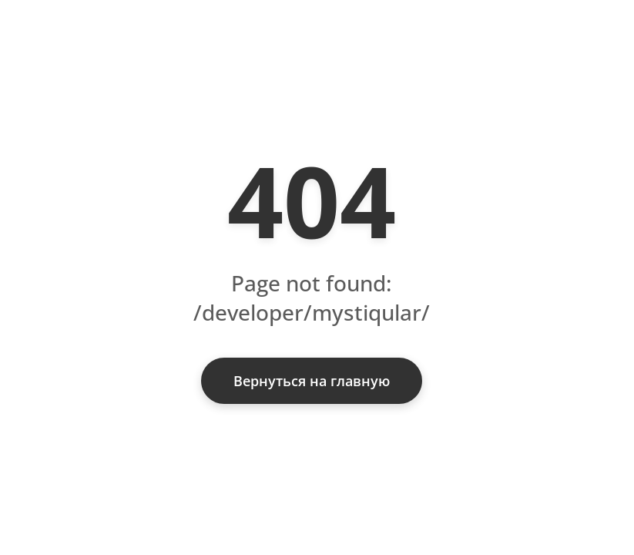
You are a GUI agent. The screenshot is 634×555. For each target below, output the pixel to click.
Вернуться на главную (311, 381)
